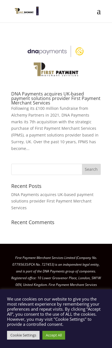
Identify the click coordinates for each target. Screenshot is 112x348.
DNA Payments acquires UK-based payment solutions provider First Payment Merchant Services (55, 98)
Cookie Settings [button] (23, 335)
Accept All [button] (54, 335)
